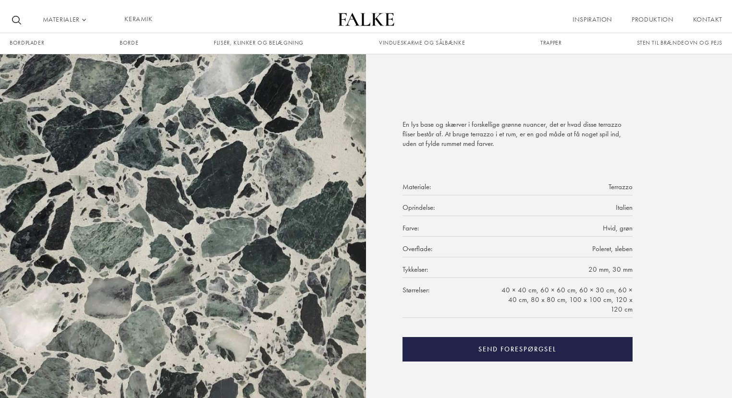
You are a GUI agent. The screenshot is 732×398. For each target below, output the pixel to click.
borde (129, 43)
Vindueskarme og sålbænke (422, 43)
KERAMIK (138, 18)
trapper (550, 43)
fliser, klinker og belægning (259, 43)
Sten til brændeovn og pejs (679, 43)
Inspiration (592, 19)
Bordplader (27, 43)
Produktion (652, 19)
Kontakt (707, 19)
